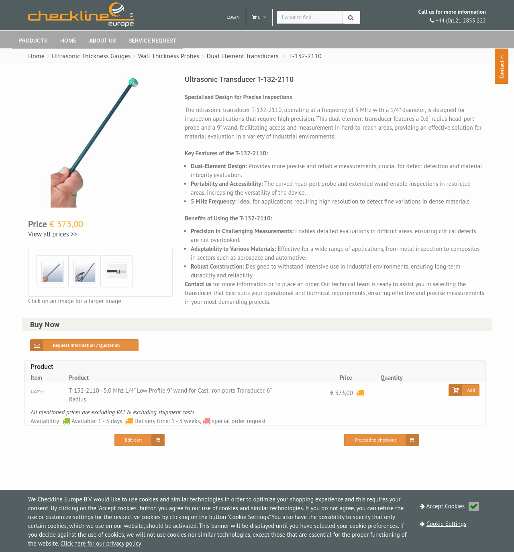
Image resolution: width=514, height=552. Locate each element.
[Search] (351, 17)
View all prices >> (53, 234)
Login (233, 17)
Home (68, 40)
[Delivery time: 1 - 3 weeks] (360, 393)
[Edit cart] (139, 440)
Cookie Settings (446, 524)
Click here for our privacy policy (100, 543)
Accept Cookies (452, 506)
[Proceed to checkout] (381, 440)
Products (32, 40)
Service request (152, 40)
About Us (102, 40)
